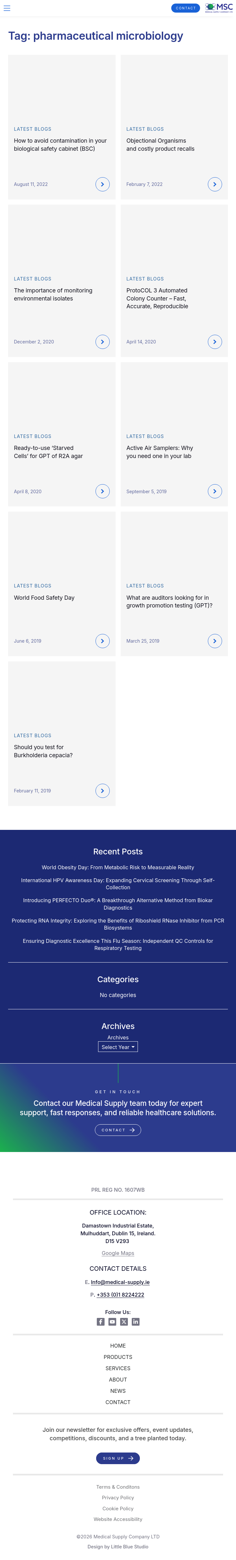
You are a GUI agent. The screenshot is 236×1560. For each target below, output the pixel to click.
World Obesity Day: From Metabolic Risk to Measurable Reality (118, 867)
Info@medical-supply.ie (120, 1282)
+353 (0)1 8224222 (120, 1294)
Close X (117, 145)
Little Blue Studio (130, 1546)
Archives (118, 1037)
